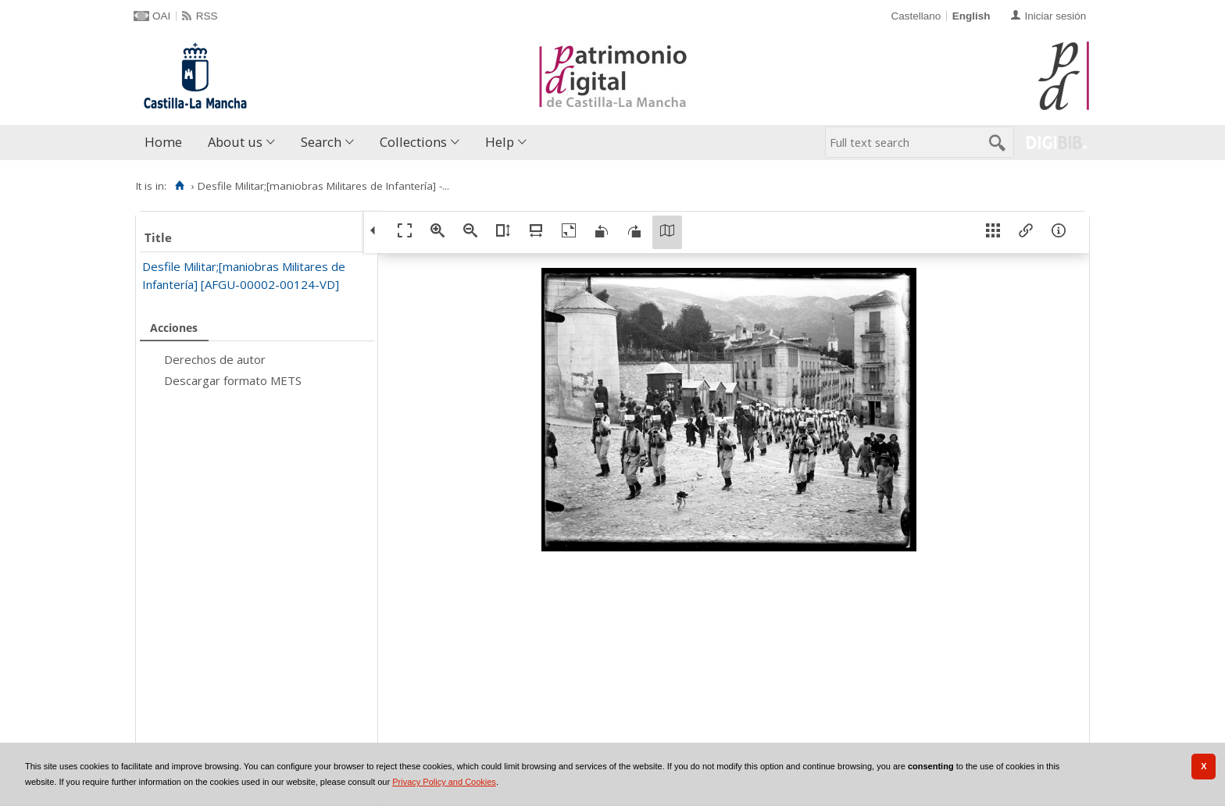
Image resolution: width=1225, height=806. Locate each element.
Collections (413, 142)
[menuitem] (166, 142)
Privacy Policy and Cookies (444, 781)
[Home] (179, 185)
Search (321, 142)
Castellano (916, 16)
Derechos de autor (215, 359)
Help (499, 142)
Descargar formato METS (233, 380)
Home (163, 142)
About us (235, 142)
